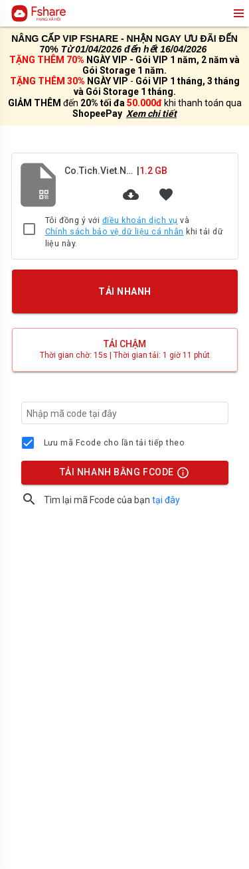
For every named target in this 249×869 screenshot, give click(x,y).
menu (238, 13)
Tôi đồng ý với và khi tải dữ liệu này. (134, 231)
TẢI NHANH (124, 291)
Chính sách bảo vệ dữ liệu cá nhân (114, 231)
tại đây (166, 500)
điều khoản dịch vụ (140, 220)
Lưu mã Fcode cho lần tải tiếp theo (114, 442)
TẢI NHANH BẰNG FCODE (118, 475)
